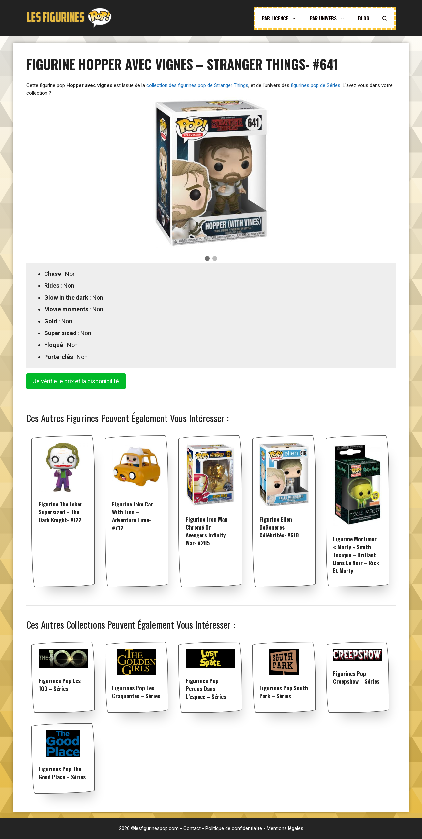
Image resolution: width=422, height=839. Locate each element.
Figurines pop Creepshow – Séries (356, 677)
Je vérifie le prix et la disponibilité (76, 381)
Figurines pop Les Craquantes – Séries (136, 692)
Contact (192, 828)
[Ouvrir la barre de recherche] (385, 18)
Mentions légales (285, 828)
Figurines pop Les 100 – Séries (60, 685)
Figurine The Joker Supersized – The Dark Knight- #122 (60, 512)
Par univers (330, 18)
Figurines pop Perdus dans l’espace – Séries (206, 689)
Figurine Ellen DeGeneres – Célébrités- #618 (279, 527)
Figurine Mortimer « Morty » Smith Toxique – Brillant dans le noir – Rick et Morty (356, 555)
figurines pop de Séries (315, 85)
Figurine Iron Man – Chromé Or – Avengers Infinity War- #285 (209, 531)
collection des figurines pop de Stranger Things (197, 85)
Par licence (282, 18)
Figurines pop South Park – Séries (283, 692)
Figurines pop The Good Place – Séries (62, 773)
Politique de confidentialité (233, 828)
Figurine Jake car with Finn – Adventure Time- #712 (132, 516)
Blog (363, 18)
